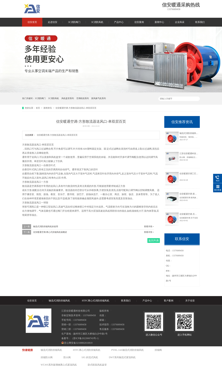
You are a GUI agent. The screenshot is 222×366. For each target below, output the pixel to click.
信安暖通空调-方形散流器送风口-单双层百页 (76, 108)
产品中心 (119, 22)
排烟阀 (158, 350)
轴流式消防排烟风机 (59, 300)
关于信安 (190, 300)
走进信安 (52, 22)
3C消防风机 (97, 22)
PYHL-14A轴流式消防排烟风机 (127, 350)
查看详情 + (149, 226)
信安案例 (139, 22)
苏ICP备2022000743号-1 (85, 338)
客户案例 (168, 300)
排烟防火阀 (47, 357)
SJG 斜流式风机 (90, 357)
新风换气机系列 (98, 98)
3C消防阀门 (74, 22)
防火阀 (67, 357)
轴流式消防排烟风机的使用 (45, 226)
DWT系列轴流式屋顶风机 (122, 357)
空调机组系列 (82, 98)
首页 (38, 108)
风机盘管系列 (67, 98)
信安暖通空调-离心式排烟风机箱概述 (50, 232)
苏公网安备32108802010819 (78, 343)
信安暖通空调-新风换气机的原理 (194, 194)
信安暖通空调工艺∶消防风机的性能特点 (197, 174)
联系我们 (200, 22)
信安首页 (32, 22)
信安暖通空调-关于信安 (190, 214)
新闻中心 (159, 22)
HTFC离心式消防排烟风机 (95, 300)
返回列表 (153, 240)
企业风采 (179, 22)
